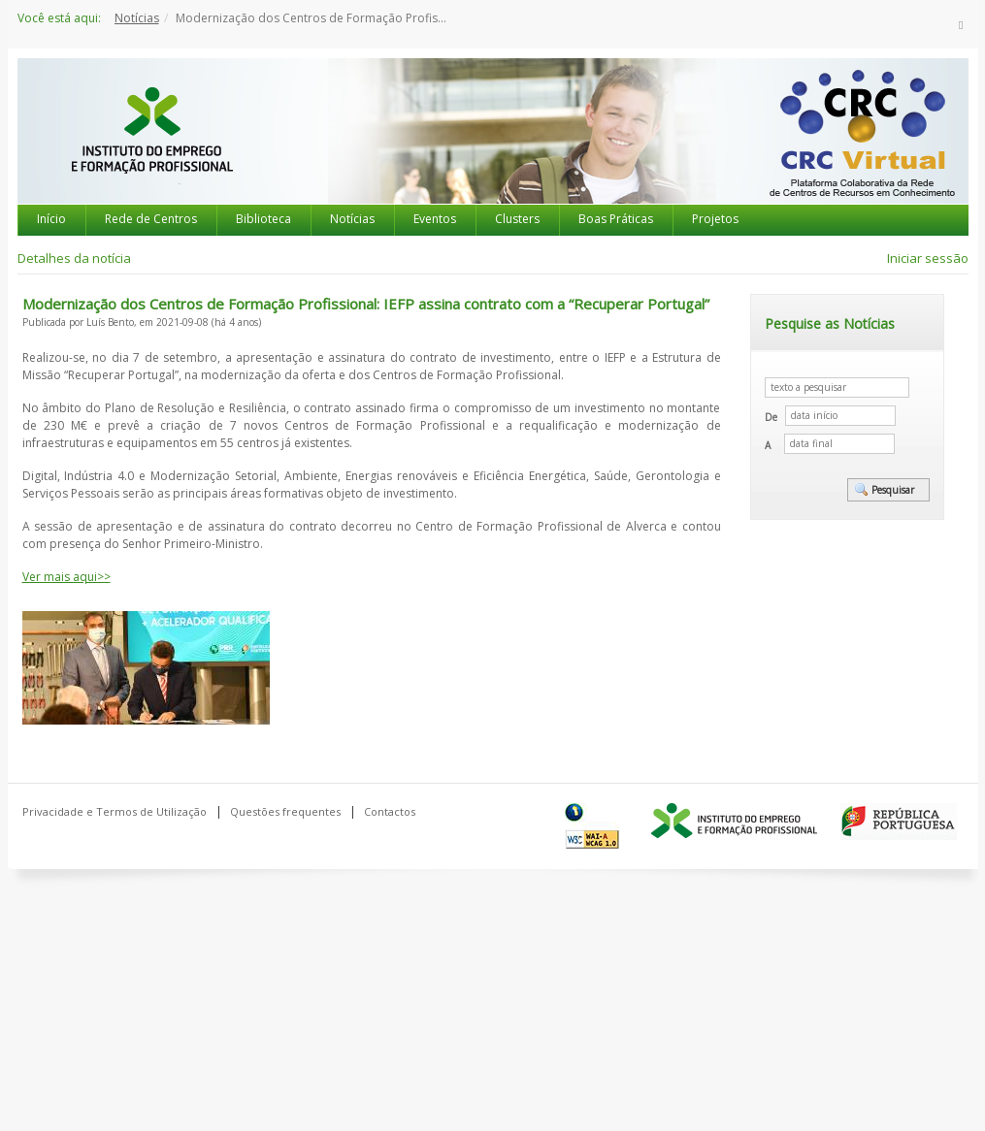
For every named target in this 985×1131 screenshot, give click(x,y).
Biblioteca (263, 218)
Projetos (715, 218)
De (771, 417)
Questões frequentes (285, 811)
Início (51, 218)
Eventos (434, 218)
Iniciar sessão (928, 258)
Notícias (137, 18)
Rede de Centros (151, 218)
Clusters (517, 218)
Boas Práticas (615, 218)
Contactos (389, 811)
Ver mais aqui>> (66, 576)
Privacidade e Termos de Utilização (114, 811)
